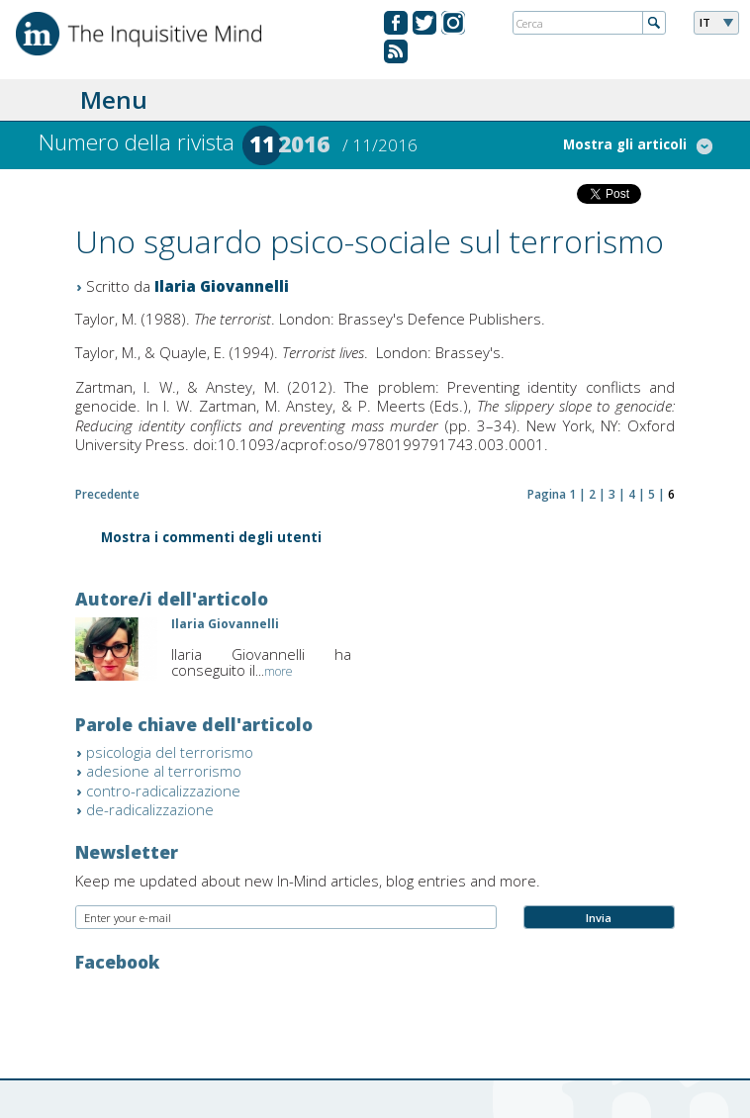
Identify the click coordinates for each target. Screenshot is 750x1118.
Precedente (107, 494)
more (278, 671)
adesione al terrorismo (163, 771)
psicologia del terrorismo (169, 752)
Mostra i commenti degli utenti (211, 538)
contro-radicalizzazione (163, 790)
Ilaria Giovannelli (221, 286)
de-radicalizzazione (150, 809)
